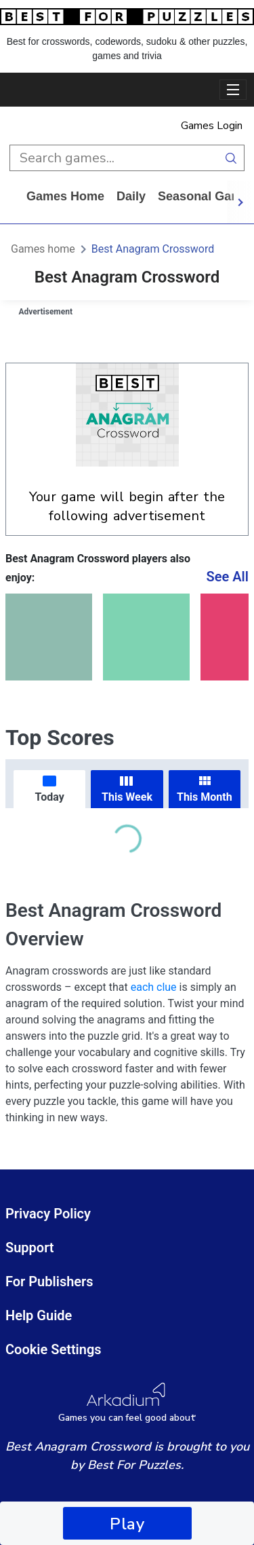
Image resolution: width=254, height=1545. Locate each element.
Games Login (211, 125)
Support (29, 1247)
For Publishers (49, 1281)
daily (131, 196)
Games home (65, 196)
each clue (154, 987)
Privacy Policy (48, 1213)
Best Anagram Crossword (152, 248)
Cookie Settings (53, 1349)
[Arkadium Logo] (127, 1402)
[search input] (113, 158)
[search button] (231, 158)
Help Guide (38, 1315)
